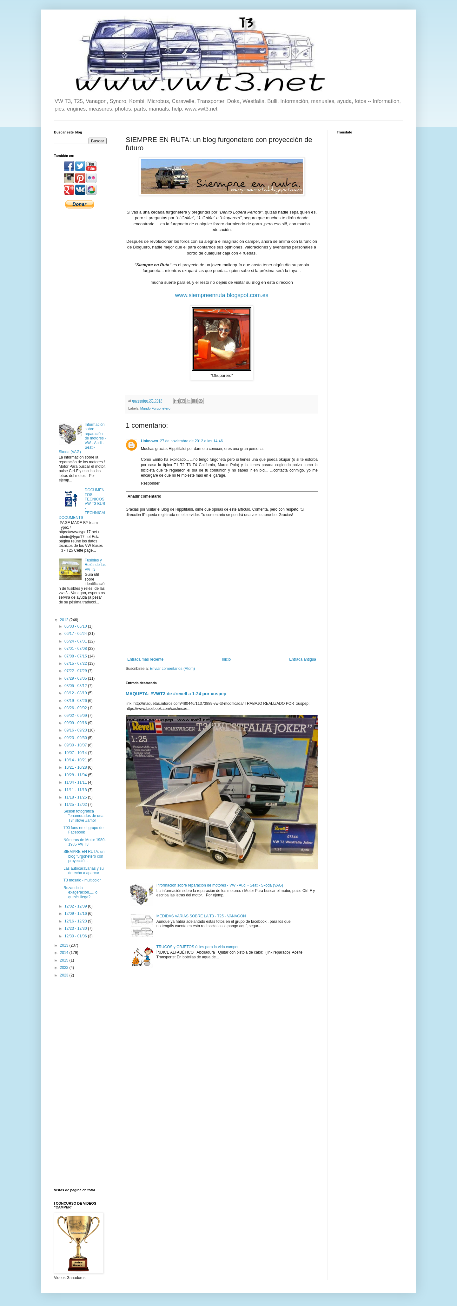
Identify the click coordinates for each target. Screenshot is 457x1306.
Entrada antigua (302, 659)
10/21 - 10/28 (76, 767)
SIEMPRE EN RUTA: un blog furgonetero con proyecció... (83, 856)
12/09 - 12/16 (76, 913)
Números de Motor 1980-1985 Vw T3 (84, 842)
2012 (65, 620)
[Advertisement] (80, 315)
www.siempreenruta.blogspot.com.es (221, 295)
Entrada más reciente (145, 659)
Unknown (149, 441)
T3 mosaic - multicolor (82, 880)
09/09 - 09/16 (76, 723)
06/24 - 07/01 (76, 641)
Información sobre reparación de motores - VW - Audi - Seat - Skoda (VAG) (219, 885)
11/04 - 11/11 (76, 782)
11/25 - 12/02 (76, 804)
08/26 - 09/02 (76, 708)
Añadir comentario (144, 496)
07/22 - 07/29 (76, 671)
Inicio (226, 659)
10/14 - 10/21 (76, 760)
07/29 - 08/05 (76, 678)
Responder (150, 483)
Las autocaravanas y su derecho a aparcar (83, 870)
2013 (65, 945)
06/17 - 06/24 (76, 633)
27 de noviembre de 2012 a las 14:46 (191, 441)
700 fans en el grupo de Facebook (83, 830)
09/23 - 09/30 (76, 738)
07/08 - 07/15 (76, 656)
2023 (65, 975)
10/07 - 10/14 (76, 753)
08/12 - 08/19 (76, 693)
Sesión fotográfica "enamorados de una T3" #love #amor (83, 816)
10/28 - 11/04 (76, 775)
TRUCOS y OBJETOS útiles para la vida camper (197, 947)
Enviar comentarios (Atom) (172, 668)
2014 (65, 952)
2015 (65, 960)
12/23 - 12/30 (76, 928)
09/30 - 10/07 (76, 745)
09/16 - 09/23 (76, 730)
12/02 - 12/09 (76, 906)
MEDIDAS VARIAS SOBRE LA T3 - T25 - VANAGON (201, 916)
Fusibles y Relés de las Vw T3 (95, 565)
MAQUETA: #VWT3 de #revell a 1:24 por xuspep (176, 693)
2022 (65, 967)
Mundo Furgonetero (155, 408)
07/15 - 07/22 (76, 663)
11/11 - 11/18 (76, 790)
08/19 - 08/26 (76, 700)
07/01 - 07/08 (76, 648)
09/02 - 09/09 (76, 715)
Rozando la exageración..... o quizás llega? (80, 892)
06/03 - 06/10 (76, 626)
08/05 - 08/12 (76, 686)
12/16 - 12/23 (76, 921)
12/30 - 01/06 (76, 936)
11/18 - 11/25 (76, 797)
